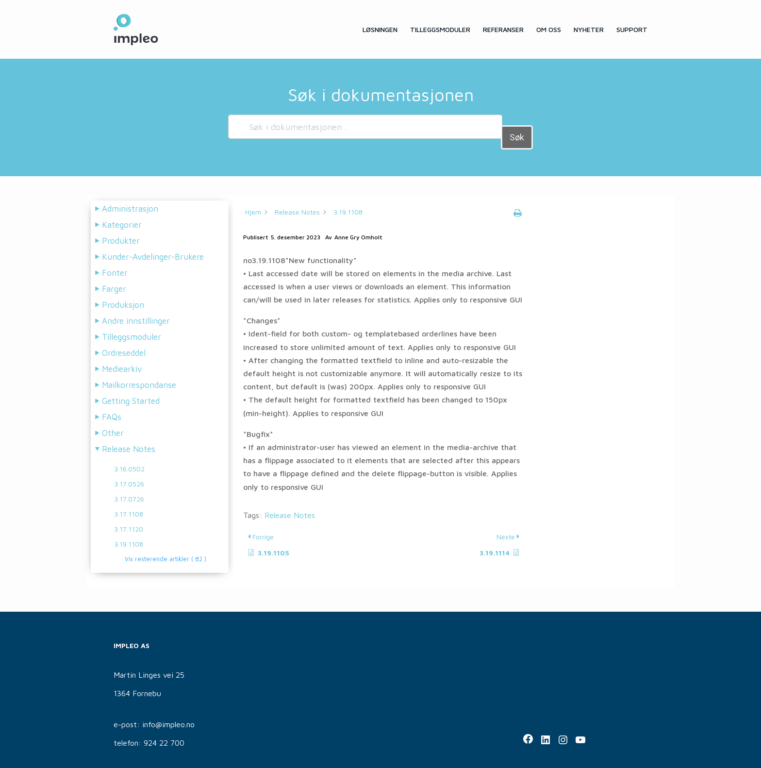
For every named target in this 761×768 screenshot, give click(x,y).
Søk (517, 126)
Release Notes (290, 504)
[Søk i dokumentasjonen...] (365, 127)
